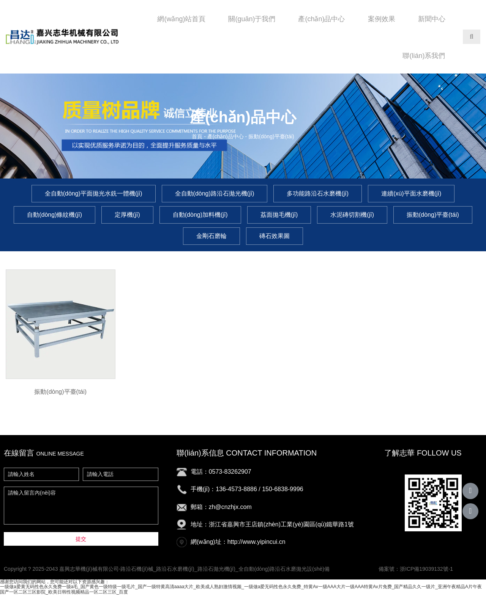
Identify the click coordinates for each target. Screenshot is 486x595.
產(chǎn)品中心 (321, 19)
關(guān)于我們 (251, 19)
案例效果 (381, 19)
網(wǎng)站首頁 (181, 19)
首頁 (198, 136)
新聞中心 (431, 19)
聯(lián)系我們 (423, 56)
